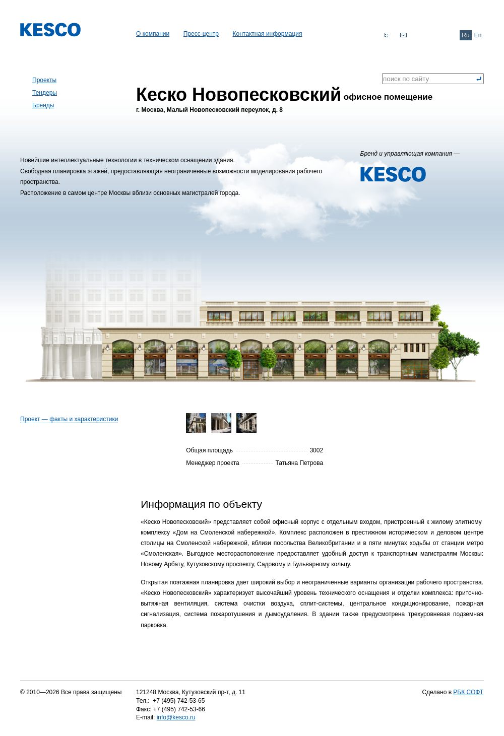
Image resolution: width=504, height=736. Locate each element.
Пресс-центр (201, 33)
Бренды (43, 105)
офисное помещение (284, 94)
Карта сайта (386, 35)
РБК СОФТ (468, 692)
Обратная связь (403, 35)
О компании (152, 33)
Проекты (44, 80)
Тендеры (44, 92)
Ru (465, 35)
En (478, 35)
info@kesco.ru (176, 717)
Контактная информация (267, 33)
